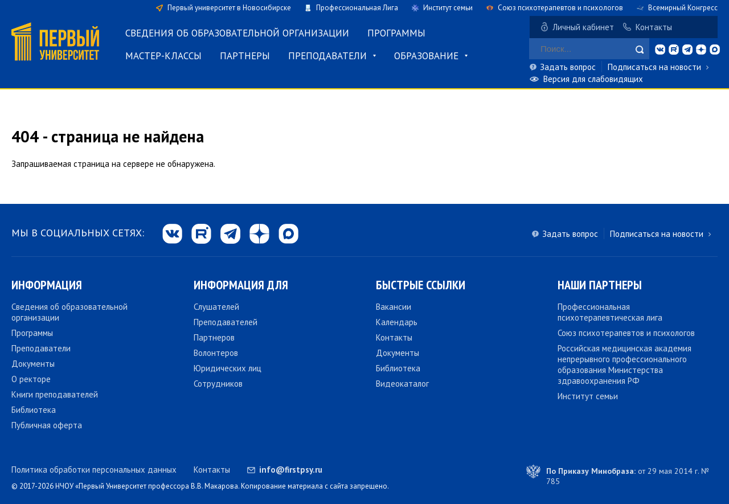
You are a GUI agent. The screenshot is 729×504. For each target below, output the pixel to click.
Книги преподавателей (54, 394)
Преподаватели (327, 56)
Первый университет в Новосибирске (229, 8)
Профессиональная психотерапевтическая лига (610, 312)
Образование (426, 56)
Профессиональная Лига (357, 8)
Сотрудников (218, 383)
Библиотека (33, 409)
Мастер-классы (163, 56)
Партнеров (214, 337)
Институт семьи (448, 8)
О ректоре (31, 379)
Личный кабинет (583, 27)
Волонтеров (216, 352)
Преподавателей (225, 322)
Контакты (654, 27)
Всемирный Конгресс (683, 8)
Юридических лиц (227, 368)
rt (674, 49)
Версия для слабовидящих (593, 78)
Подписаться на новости (654, 67)
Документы (33, 363)
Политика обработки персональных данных (94, 469)
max (715, 49)
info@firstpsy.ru (290, 469)
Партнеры (245, 56)
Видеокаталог (402, 383)
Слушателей (216, 306)
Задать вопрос (568, 67)
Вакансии (393, 306)
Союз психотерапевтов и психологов (560, 8)
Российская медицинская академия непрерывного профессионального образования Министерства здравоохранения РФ (624, 364)
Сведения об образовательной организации (237, 33)
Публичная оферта (46, 425)
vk (660, 49)
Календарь (396, 322)
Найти (640, 50)
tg (687, 49)
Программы (396, 33)
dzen (701, 49)
